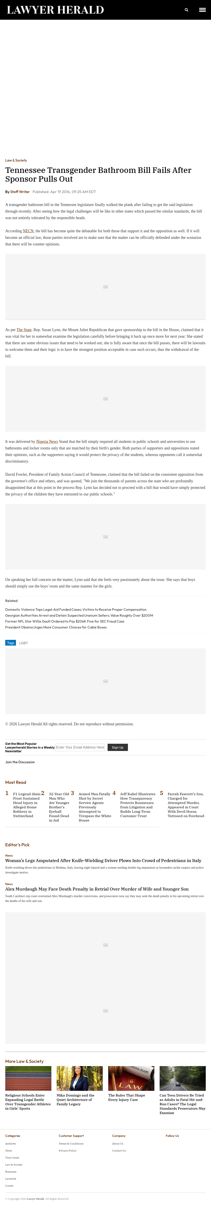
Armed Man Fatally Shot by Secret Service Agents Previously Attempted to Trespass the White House (95, 807)
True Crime (12, 1157)
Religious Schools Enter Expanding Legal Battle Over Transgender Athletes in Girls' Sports (28, 1102)
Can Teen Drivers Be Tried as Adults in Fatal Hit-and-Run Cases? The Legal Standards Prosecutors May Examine (183, 1104)
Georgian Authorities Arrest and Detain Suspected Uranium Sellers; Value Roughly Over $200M (79, 615)
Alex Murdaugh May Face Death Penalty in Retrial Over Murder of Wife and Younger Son (97, 889)
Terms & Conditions (71, 1143)
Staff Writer (20, 191)
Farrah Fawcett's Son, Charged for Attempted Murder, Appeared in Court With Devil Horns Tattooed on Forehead (186, 805)
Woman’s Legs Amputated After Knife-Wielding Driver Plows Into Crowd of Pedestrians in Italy (103, 860)
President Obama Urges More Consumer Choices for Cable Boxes (56, 627)
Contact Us (119, 1150)
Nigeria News (47, 441)
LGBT (23, 643)
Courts (9, 1185)
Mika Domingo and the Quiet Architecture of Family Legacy (75, 1099)
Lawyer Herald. (36, 1198)
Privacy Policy (67, 1150)
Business (10, 1171)
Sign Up (118, 747)
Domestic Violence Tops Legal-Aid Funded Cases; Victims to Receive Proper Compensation (75, 609)
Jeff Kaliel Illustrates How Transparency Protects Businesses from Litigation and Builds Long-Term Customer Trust (137, 805)
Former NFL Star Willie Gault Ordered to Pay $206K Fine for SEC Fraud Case (64, 621)
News (9, 855)
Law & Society (16, 160)
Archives (10, 1143)
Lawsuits (10, 1178)
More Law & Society (24, 1061)
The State (24, 330)
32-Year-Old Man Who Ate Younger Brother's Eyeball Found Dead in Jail (59, 807)
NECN (28, 231)
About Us (117, 1143)
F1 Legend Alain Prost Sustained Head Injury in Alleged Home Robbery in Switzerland (26, 805)
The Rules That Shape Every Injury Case (126, 1097)
